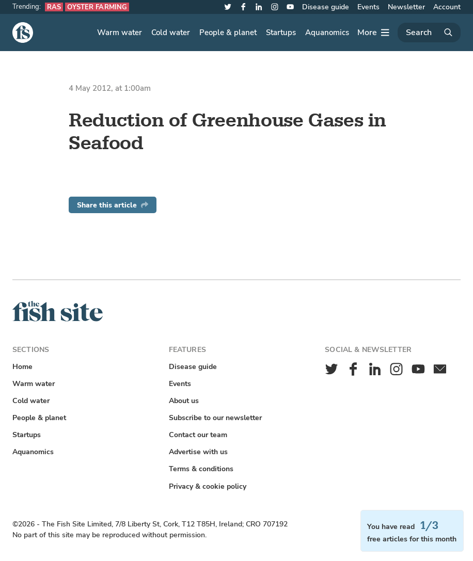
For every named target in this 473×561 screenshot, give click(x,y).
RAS (54, 7)
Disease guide (325, 7)
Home (22, 367)
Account (447, 7)
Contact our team (198, 435)
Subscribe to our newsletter (215, 418)
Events (368, 7)
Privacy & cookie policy (207, 486)
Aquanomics (327, 32)
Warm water (119, 32)
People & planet (228, 32)
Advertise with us (198, 452)
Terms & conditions (201, 469)
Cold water (170, 32)
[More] (373, 32)
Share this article (112, 205)
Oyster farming (97, 7)
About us (184, 401)
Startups (281, 32)
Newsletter (406, 7)
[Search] (429, 32)
